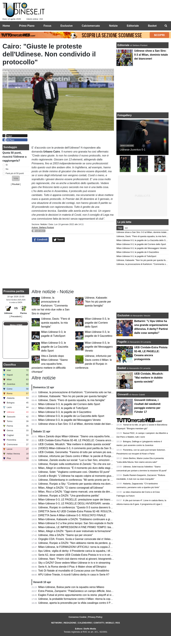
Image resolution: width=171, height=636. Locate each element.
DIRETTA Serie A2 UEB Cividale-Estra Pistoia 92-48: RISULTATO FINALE (81, 511)
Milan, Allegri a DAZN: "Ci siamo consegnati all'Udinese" (71, 487)
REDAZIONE (70, 623)
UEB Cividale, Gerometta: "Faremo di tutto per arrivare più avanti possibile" (82, 452)
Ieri (126, 228)
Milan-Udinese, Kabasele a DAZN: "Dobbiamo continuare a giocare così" (80, 519)
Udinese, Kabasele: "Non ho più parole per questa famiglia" (98, 301)
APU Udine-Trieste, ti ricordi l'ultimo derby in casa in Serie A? (73, 574)
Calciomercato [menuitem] (91, 25)
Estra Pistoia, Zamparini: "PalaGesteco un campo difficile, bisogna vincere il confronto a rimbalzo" (95, 591)
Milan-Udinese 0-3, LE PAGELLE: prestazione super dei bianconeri (77, 499)
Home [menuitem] (6, 25)
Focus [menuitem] (47, 25)
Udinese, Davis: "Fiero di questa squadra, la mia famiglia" (55, 322)
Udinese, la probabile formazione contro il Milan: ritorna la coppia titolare (80, 599)
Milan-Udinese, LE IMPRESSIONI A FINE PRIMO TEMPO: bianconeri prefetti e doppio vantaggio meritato (100, 527)
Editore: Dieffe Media (85, 628)
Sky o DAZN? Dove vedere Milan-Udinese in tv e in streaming (74, 562)
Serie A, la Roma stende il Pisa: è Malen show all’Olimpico (72, 566)
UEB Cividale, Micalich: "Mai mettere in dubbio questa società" (74, 444)
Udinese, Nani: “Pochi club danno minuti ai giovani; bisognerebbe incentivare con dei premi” (91, 558)
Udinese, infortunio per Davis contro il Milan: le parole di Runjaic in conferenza (83, 456)
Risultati (16, 184)
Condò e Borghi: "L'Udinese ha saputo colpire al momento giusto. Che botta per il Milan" (89, 475)
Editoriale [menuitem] (133, 25)
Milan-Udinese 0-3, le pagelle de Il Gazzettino (64, 412)
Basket (121, 368)
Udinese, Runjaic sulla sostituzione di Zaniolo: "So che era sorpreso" (78, 464)
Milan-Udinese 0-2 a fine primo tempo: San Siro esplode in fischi (75, 523)
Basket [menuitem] (152, 25)
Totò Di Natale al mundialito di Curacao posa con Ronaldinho (73, 570)
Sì (7, 165)
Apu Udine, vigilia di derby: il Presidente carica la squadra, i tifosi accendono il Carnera (88, 550)
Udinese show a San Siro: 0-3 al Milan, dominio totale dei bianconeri (78, 423)
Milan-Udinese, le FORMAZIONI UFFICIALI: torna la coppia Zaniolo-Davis (81, 547)
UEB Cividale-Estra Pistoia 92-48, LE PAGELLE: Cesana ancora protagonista (83, 440)
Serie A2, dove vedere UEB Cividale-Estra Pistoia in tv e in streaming (78, 554)
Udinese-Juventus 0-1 (132, 149)
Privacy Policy (95, 617)
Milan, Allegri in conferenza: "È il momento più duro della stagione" (77, 468)
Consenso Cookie (77, 617)
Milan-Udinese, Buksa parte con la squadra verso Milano (71, 587)
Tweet (59, 239)
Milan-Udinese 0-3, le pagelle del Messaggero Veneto (99, 346)
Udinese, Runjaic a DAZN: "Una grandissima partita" (68, 495)
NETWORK (56, 623)
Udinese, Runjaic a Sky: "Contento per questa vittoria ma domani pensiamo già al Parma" (90, 483)
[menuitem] (165, 26)
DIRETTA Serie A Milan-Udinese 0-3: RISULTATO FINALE (72, 515)
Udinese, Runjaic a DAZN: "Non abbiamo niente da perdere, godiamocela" (81, 543)
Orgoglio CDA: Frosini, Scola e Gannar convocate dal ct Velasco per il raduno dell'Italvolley (91, 539)
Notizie (43, 224)
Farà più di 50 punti (15, 173)
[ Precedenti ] (16, 316)
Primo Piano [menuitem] (26, 25)
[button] (16, 178)
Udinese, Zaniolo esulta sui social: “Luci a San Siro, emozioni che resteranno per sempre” (90, 460)
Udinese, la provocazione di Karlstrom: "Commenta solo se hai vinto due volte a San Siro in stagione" (50, 305)
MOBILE (110, 623)
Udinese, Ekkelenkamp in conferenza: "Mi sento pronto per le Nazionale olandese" (86, 479)
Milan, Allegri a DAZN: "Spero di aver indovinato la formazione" (74, 531)
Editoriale (123, 45)
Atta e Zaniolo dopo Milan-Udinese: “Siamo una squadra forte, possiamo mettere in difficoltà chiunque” (50, 364)
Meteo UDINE (16, 325)
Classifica (9, 364)
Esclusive (123, 315)
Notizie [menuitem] (113, 25)
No (7, 169)
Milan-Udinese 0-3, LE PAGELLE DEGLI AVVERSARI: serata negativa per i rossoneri (88, 503)
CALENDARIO (85, 623)
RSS (118, 623)
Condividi (40, 239)
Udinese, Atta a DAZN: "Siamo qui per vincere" (65, 535)
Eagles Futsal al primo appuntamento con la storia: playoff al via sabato (80, 595)
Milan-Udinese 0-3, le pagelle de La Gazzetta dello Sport (54, 346)
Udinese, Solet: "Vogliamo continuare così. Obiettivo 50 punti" (74, 472)
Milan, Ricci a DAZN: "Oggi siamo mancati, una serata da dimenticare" (79, 491)
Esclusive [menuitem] (67, 25)
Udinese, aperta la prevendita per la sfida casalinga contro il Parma (77, 602)
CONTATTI (99, 623)
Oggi (120, 228)
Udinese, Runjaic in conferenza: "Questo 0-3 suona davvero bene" (77, 507)
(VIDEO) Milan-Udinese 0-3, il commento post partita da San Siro (76, 448)
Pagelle (122, 341)
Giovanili (123, 394)
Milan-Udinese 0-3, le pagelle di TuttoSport (63, 408)
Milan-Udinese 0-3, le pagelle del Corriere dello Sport (97, 322)
